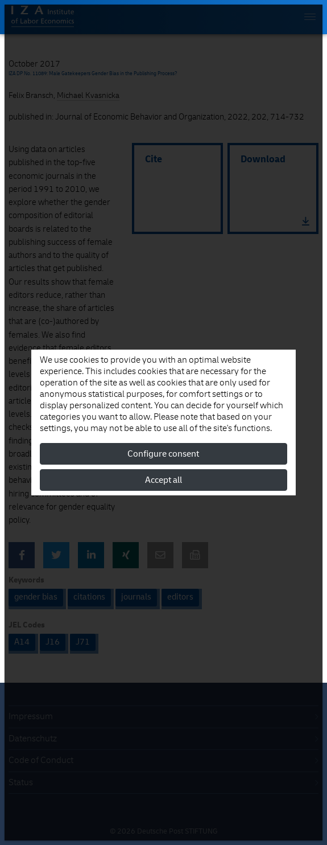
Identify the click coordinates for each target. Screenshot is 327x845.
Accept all (163, 480)
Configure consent (163, 454)
